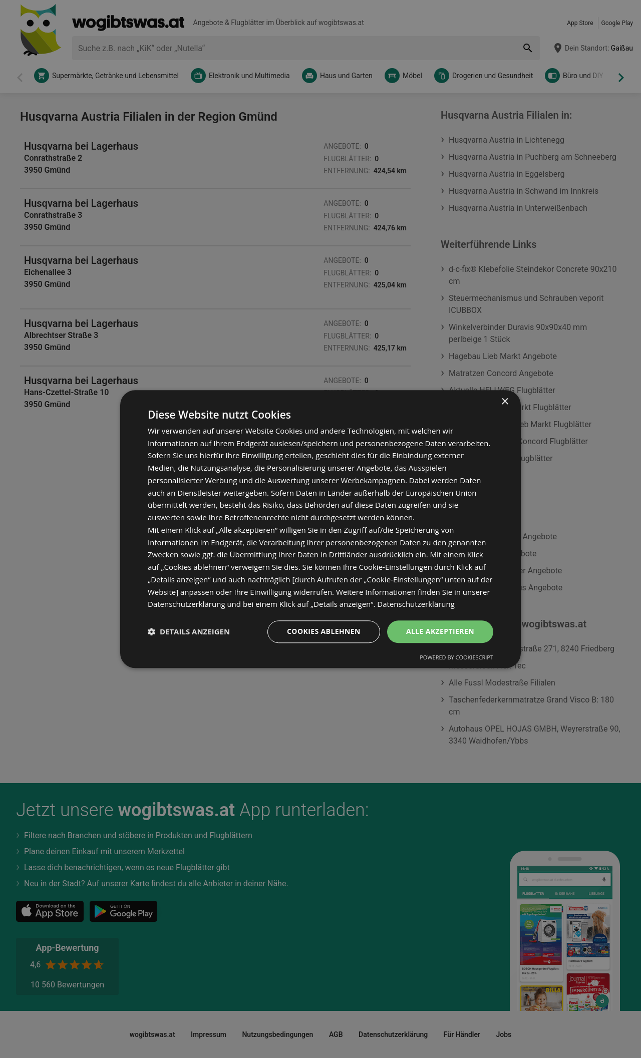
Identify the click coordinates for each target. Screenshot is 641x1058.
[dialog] (320, 529)
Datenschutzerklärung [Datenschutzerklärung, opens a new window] (416, 604)
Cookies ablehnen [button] (324, 631)
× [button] (504, 402)
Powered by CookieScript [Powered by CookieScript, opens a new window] (456, 657)
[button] (189, 631)
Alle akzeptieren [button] (440, 631)
